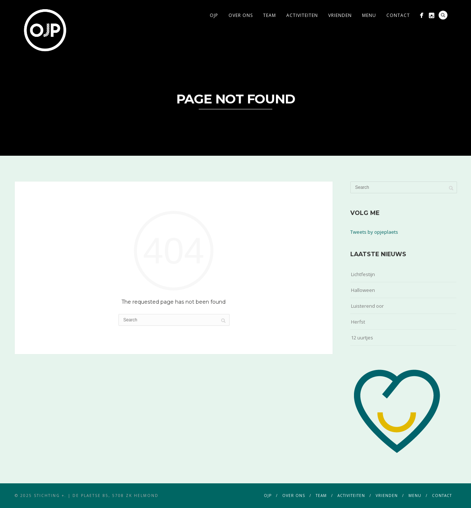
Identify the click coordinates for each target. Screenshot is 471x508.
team (269, 15)
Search (443, 15)
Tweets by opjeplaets (374, 232)
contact (398, 15)
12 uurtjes (362, 337)
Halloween (363, 290)
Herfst (358, 321)
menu (369, 15)
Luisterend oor (367, 306)
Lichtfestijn (363, 274)
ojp (214, 15)
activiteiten (302, 15)
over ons (241, 15)
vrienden (340, 15)
